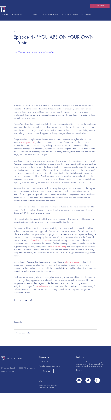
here (60, 366)
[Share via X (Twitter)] (20, 300)
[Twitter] (88, 380)
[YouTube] (79, 380)
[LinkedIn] (97, 380)
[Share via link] (31, 300)
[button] (99, 6)
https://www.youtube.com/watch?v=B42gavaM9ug (34, 52)
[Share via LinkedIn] (26, 300)
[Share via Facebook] (15, 300)
